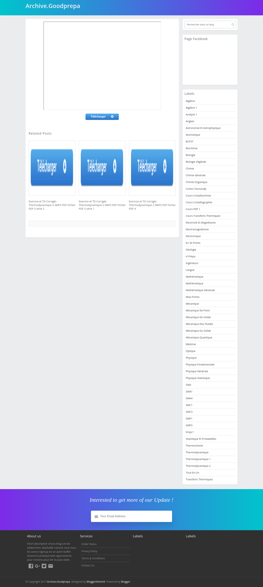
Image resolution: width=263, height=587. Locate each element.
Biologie (190, 155)
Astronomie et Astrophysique (203, 128)
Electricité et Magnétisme (201, 222)
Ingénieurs (192, 263)
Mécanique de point (198, 310)
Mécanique (192, 303)
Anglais (190, 121)
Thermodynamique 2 (198, 466)
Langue (190, 270)
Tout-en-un (192, 472)
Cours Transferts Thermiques (203, 216)
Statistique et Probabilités (201, 439)
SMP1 (189, 418)
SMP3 (189, 425)
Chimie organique (196, 182)
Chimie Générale (195, 175)
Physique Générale (197, 371)
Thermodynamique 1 (198, 459)
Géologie (191, 249)
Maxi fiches (192, 297)
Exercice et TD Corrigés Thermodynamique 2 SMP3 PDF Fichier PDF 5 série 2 (52, 205)
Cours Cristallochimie (198, 195)
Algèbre (190, 101)
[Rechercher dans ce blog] (210, 24)
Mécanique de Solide (198, 317)
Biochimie (191, 148)
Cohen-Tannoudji (196, 188)
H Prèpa (190, 256)
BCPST (189, 141)
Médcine (191, 344)
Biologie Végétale (196, 161)
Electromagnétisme (197, 229)
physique (191, 357)
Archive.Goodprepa (58, 581)
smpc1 (190, 432)
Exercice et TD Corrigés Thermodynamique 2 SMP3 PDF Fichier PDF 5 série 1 (102, 205)
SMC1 (189, 405)
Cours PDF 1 (193, 209)
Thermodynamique (197, 452)
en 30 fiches (193, 243)
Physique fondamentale (200, 364)
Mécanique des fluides (199, 324)
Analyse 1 (191, 114)
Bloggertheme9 (96, 581)
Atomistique (193, 134)
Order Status (89, 544)
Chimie (190, 168)
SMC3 (189, 411)
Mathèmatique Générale (200, 290)
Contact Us (87, 565)
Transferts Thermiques (199, 479)
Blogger (125, 581)
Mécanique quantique (199, 337)
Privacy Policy (89, 551)
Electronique (193, 236)
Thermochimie (194, 445)
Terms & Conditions (93, 558)
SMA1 (189, 391)
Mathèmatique (194, 283)
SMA (188, 384)
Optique (190, 351)
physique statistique (198, 378)
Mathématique (194, 276)
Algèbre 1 (191, 107)
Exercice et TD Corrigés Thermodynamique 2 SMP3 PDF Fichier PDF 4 (152, 205)
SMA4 (189, 398)
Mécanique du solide (198, 330)
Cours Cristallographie (199, 202)
